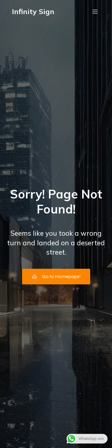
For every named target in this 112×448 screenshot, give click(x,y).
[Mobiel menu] (95, 11)
